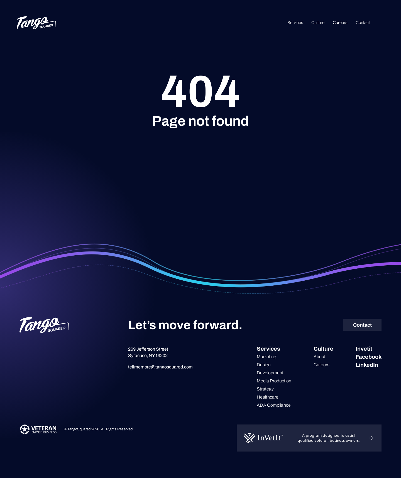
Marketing (266, 356)
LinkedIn (367, 365)
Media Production (274, 380)
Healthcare (267, 397)
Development (270, 372)
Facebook (369, 357)
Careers (340, 22)
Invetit (364, 349)
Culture (317, 22)
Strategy (265, 389)
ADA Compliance (274, 405)
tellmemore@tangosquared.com (160, 367)
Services (295, 22)
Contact (363, 22)
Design (264, 364)
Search (381, 23)
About (320, 356)
